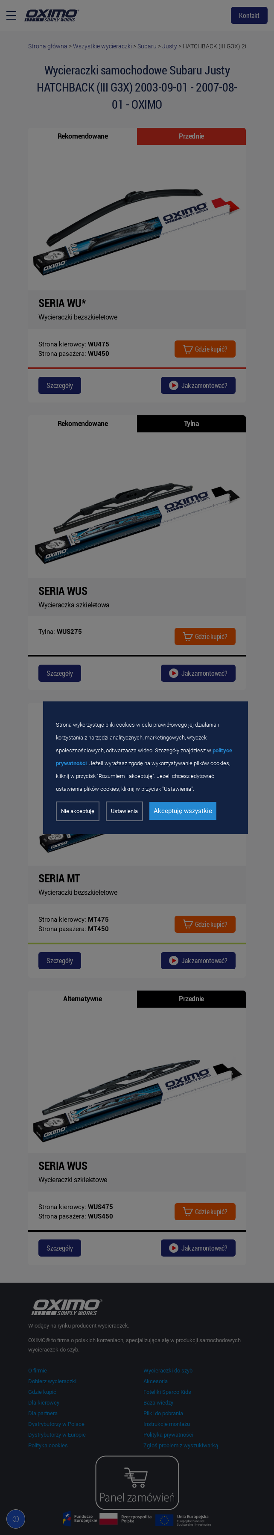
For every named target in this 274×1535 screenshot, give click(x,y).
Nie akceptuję (77, 811)
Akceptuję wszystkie (183, 811)
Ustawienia (124, 811)
